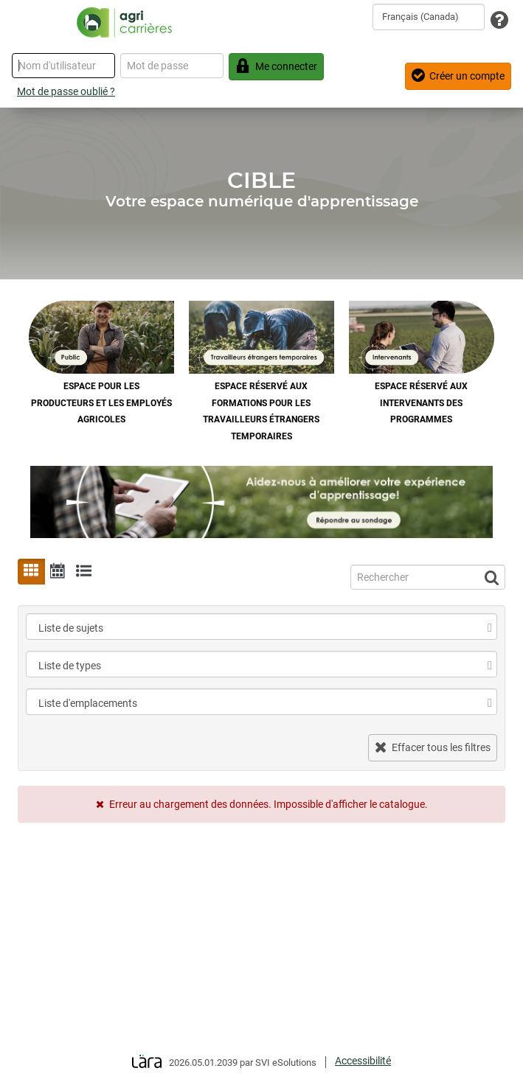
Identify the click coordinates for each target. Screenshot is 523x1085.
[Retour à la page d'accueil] (124, 22)
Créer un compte (458, 75)
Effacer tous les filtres (433, 747)
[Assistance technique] (499, 21)
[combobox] (429, 17)
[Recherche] (427, 577)
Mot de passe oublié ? (66, 91)
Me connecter (276, 66)
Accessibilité (363, 1061)
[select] (490, 628)
